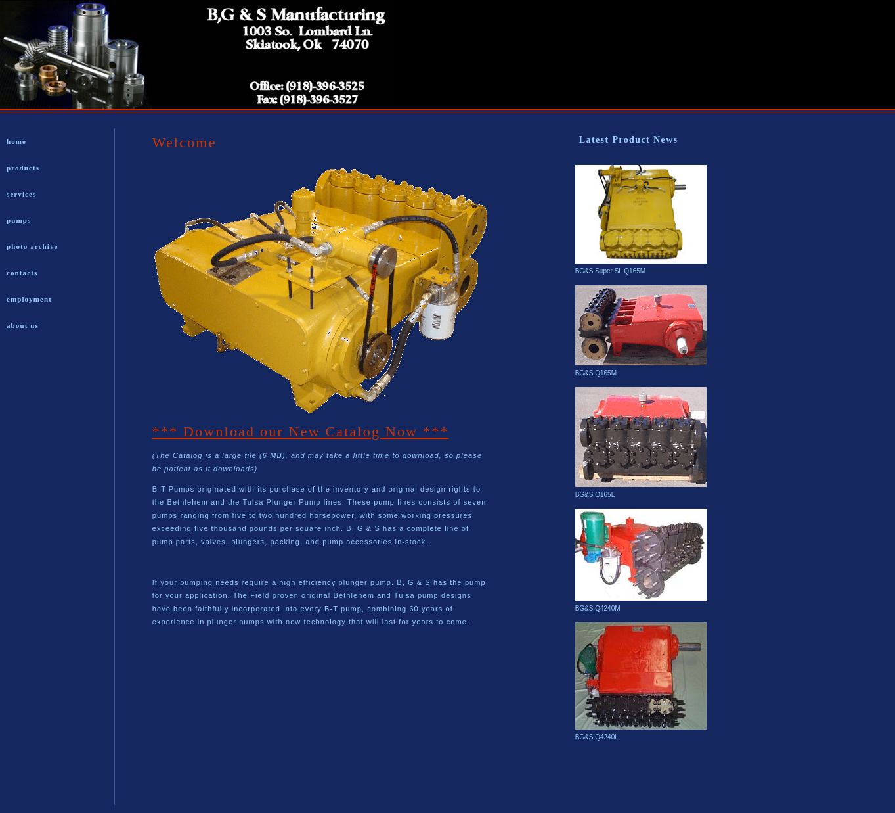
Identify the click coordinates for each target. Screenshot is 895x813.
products (23, 168)
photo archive (32, 246)
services (21, 194)
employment (29, 299)
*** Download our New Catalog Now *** (300, 431)
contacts (22, 273)
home (16, 141)
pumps (19, 220)
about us (23, 325)
